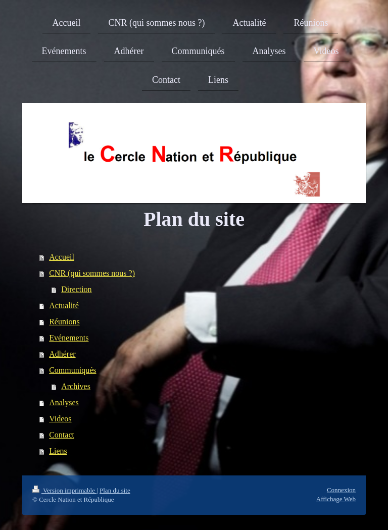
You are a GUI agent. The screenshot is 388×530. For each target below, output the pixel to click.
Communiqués (72, 370)
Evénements (68, 337)
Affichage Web (336, 499)
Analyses (64, 402)
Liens (58, 451)
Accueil (61, 257)
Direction (76, 289)
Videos (60, 418)
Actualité (64, 305)
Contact (61, 434)
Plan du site (115, 490)
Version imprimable (64, 490)
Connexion (341, 490)
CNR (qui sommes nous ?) (92, 273)
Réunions (64, 321)
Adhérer (62, 354)
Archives (75, 386)
